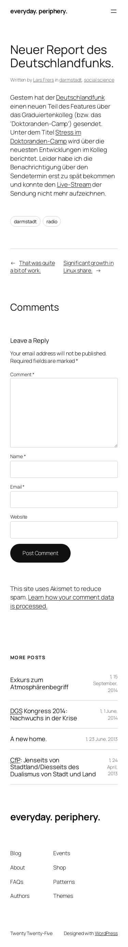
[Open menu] (114, 11)
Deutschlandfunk (80, 97)
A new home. (28, 738)
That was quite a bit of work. (32, 266)
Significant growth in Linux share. (88, 266)
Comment (22, 374)
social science (99, 79)
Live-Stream (74, 184)
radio (51, 221)
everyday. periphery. (38, 11)
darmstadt (70, 79)
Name (18, 456)
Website (18, 516)
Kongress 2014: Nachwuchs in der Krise (43, 714)
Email (17, 486)
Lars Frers (43, 79)
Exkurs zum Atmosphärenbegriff (39, 683)
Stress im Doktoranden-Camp (45, 136)
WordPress (106, 933)
